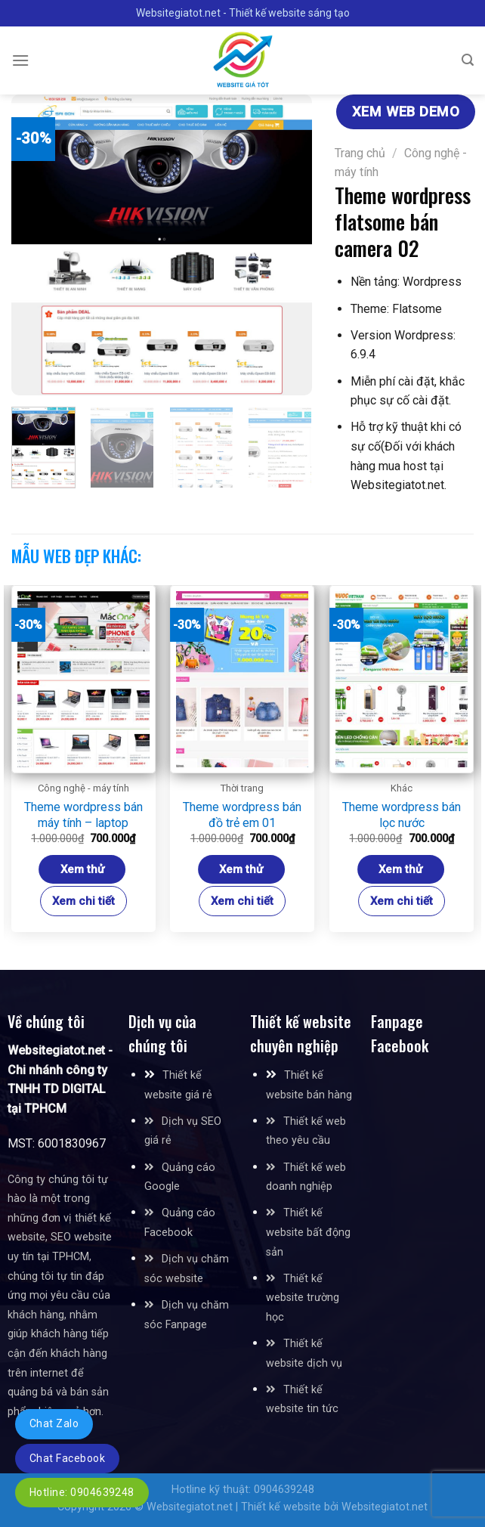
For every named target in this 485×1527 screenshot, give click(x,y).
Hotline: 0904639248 (81, 1492)
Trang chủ (360, 153)
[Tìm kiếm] (468, 60)
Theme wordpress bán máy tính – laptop (83, 815)
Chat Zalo (54, 1423)
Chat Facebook (67, 1458)
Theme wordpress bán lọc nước (401, 815)
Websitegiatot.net (190, 1507)
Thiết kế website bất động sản (308, 1232)
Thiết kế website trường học (302, 1298)
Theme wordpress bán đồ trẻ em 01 (242, 815)
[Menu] (20, 60)
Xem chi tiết (83, 901)
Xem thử (82, 869)
